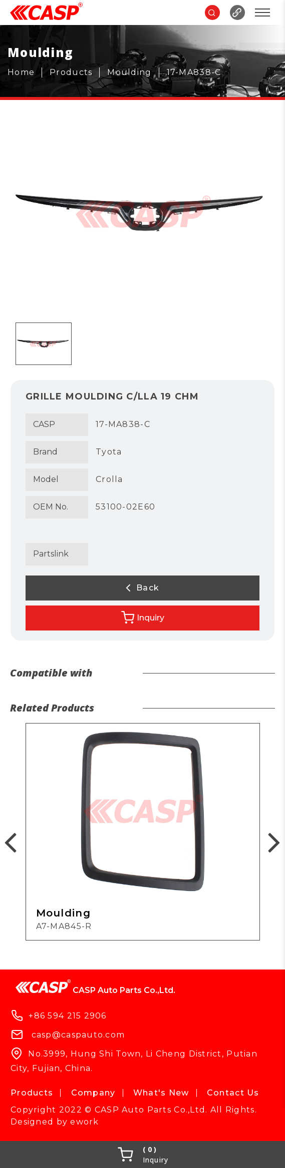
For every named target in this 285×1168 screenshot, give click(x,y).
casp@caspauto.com (78, 1035)
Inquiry (142, 617)
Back (143, 587)
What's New (161, 1093)
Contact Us (233, 1093)
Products (32, 1093)
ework (84, 1121)
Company (93, 1093)
